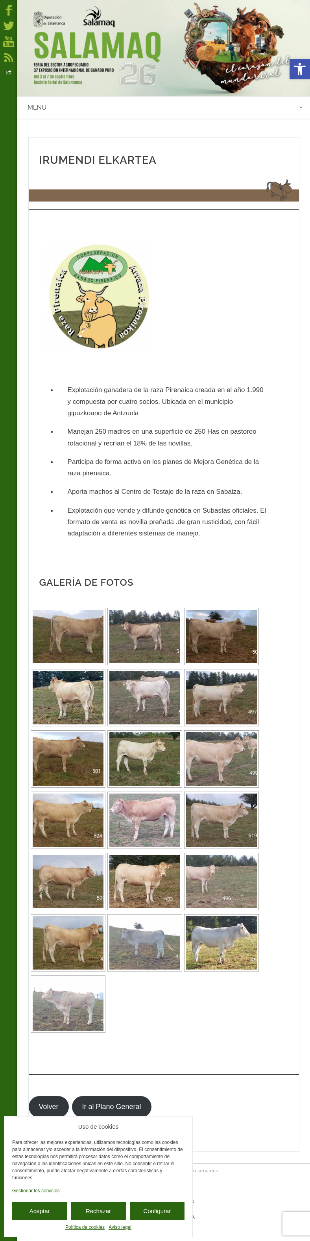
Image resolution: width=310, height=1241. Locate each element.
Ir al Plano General (111, 1107)
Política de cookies (85, 1227)
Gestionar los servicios (36, 1190)
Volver (48, 1107)
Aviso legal (120, 1227)
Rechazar (98, 1211)
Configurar (157, 1211)
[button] (300, 69)
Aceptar (40, 1211)
